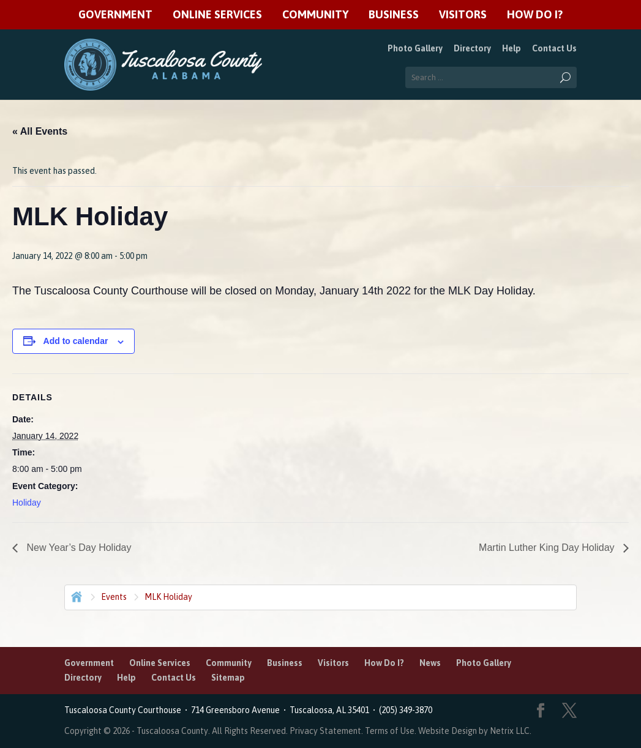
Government (115, 15)
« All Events (39, 131)
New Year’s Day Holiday (78, 547)
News (430, 663)
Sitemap (228, 678)
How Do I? (535, 15)
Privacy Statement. (326, 731)
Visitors (463, 15)
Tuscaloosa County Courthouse (124, 710)
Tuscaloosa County (172, 731)
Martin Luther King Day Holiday (548, 547)
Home (75, 595)
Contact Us (554, 48)
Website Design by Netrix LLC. (474, 731)
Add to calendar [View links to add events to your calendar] (75, 341)
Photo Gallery (415, 48)
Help (511, 48)
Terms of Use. (391, 731)
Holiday (26, 502)
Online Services (217, 15)
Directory (472, 48)
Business (394, 15)
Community (315, 15)
